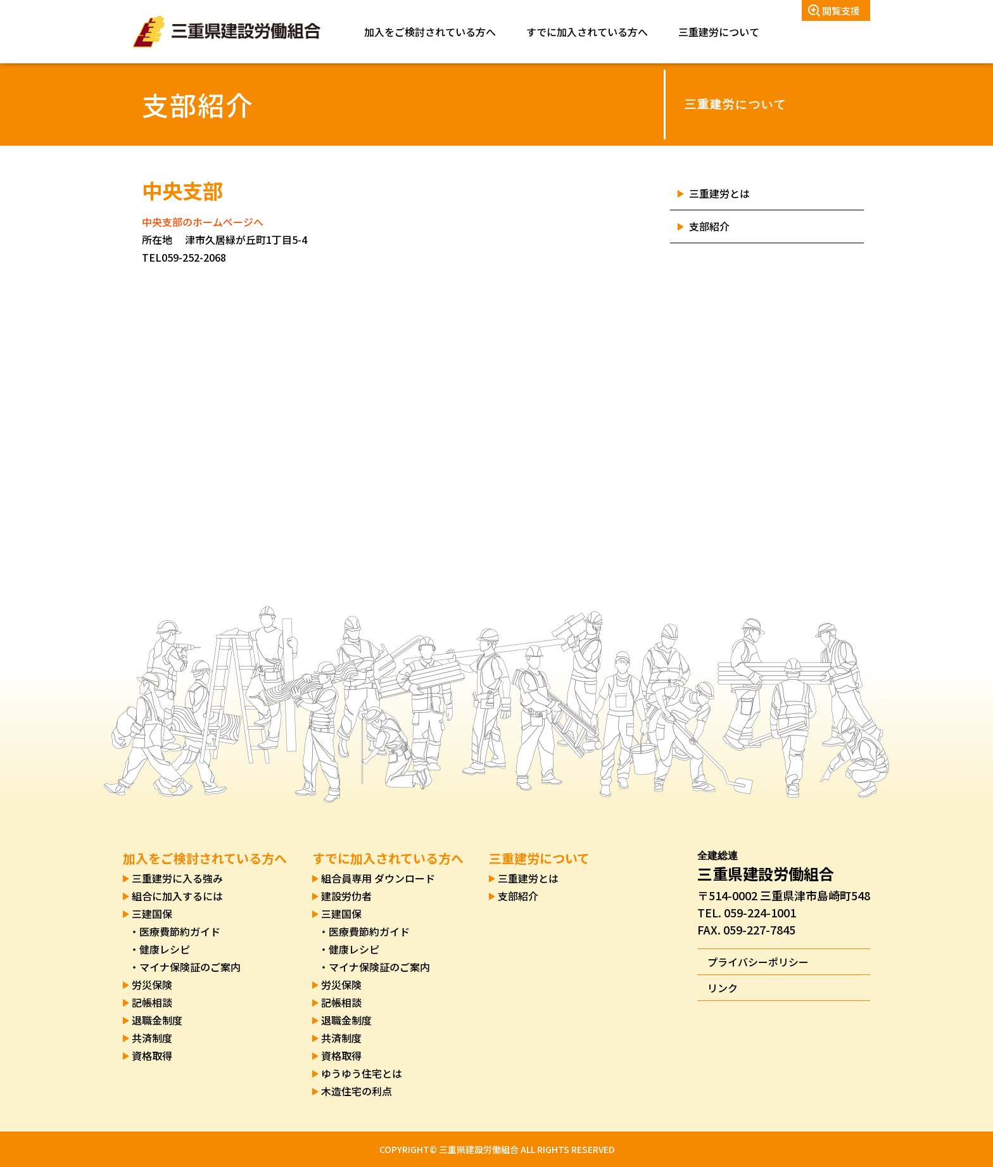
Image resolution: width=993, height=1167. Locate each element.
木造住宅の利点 (356, 1091)
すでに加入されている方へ (587, 31)
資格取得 (152, 1055)
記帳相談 (152, 1002)
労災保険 (152, 984)
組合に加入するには (177, 895)
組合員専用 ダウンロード (378, 878)
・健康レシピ (159, 949)
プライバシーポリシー (758, 961)
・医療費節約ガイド (174, 931)
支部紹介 (709, 226)
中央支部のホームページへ (202, 221)
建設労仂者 (346, 895)
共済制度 (152, 1037)
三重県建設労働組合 (226, 32)
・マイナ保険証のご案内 (185, 966)
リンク (722, 987)
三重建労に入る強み (177, 878)
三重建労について (718, 31)
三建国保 (152, 913)
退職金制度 (157, 1020)
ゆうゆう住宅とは (361, 1073)
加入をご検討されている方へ (430, 31)
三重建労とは (719, 193)
